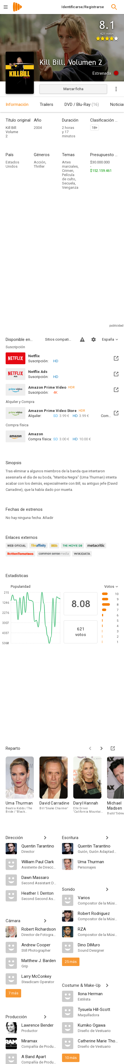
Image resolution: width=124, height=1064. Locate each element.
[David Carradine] (56, 786)
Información (17, 104)
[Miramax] (38, 1041)
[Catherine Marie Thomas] (98, 1041)
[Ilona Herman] (98, 993)
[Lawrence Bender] (38, 1025)
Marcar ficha (73, 89)
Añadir (48, 518)
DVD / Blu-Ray (82, 104)
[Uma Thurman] (22, 786)
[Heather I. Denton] (38, 893)
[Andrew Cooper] (38, 944)
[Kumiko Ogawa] (98, 1025)
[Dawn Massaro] (38, 877)
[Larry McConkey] (38, 976)
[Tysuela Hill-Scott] (98, 1009)
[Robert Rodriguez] (98, 913)
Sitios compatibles (59, 339)
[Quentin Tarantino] (38, 846)
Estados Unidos (12, 164)
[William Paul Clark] (38, 861)
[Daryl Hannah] (90, 786)
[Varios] (98, 897)
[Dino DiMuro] (98, 944)
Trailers (46, 104)
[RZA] (98, 929)
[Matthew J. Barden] (38, 960)
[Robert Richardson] (38, 929)
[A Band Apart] (38, 1056)
